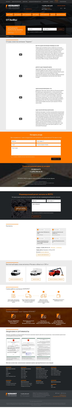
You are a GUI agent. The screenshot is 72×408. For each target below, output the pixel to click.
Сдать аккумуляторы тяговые (41, 378)
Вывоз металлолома (25, 382)
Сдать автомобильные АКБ (41, 374)
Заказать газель (36, 280)
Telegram (60, 9)
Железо (7, 375)
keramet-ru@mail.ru (45, 253)
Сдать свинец (23, 374)
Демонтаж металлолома (56, 382)
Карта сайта (53, 388)
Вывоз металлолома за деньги (26, 384)
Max (65, 9)
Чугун (7, 371)
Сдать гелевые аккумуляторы (41, 372)
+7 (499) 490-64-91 (36, 172)
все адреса (46, 8)
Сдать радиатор (24, 377)
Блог (52, 386)
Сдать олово (23, 378)
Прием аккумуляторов (40, 369)
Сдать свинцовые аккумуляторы (42, 371)
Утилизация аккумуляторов (11, 384)
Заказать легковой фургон (16, 280)
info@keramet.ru (28, 8)
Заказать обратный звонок (44, 255)
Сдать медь (23, 371)
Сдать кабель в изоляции (55, 374)
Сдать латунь (23, 375)
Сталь (7, 372)
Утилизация (8, 382)
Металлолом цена (39, 382)
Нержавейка (8, 374)
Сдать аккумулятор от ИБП (41, 375)
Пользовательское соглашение (59, 397)
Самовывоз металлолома (25, 387)
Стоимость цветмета (40, 384)
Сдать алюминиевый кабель (56, 372)
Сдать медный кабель (55, 371)
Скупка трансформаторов (11, 377)
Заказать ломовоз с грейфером (56, 280)
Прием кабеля (53, 369)
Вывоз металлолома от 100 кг (26, 385)
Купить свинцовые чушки (55, 375)
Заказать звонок (61, 6)
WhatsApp (60, 248)
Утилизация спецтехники (10, 385)
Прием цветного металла (26, 369)
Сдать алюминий (24, 372)
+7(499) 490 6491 (46, 6)
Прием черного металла (10, 369)
